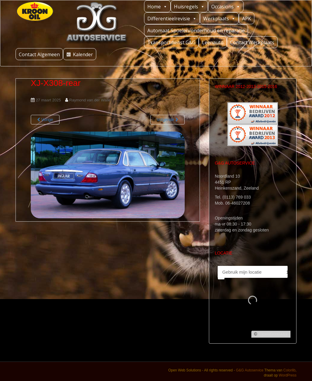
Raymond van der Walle (90, 100)
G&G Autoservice (249, 370)
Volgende (167, 119)
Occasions (225, 6)
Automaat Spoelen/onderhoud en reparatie (196, 30)
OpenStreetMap (273, 334)
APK (246, 18)
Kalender (83, 54)
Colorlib (289, 370)
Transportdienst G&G (171, 42)
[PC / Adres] (249, 272)
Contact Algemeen (39, 54)
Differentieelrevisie (172, 18)
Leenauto (213, 42)
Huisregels (189, 6)
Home (157, 6)
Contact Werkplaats (252, 42)
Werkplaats (219, 18)
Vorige (45, 119)
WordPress (287, 375)
